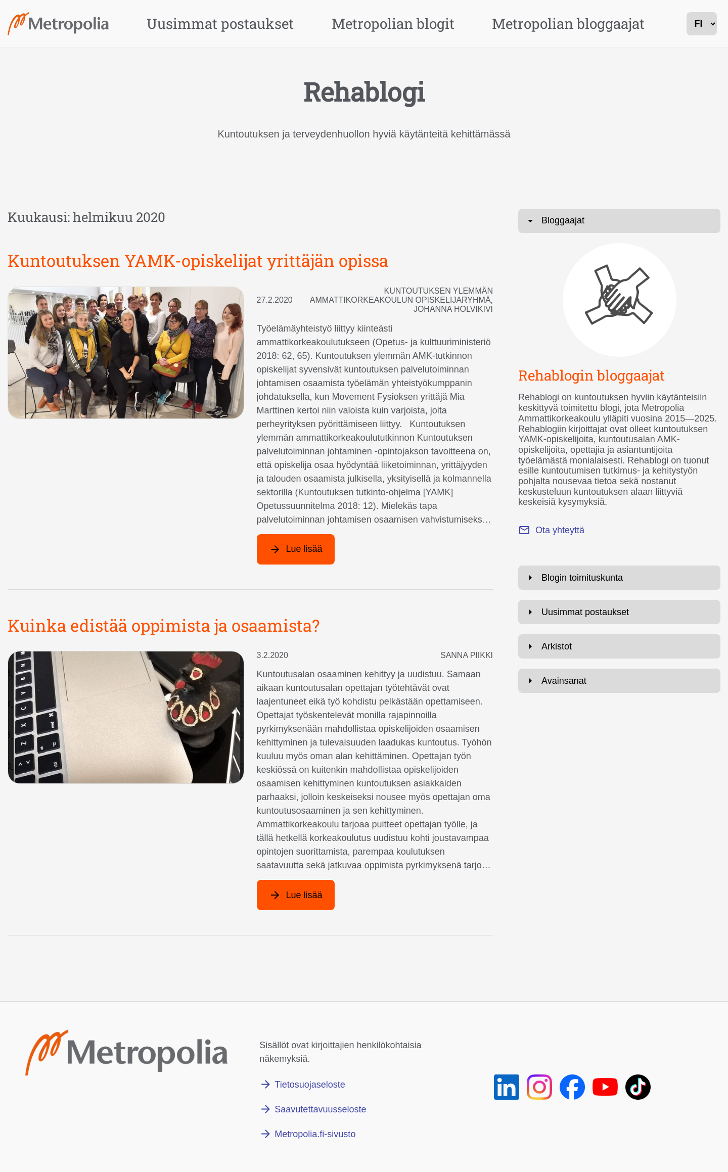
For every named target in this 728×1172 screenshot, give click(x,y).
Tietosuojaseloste (310, 1085)
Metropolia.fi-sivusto (315, 1134)
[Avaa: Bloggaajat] (619, 221)
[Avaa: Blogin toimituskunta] (619, 578)
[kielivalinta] (702, 23)
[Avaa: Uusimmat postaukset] (619, 612)
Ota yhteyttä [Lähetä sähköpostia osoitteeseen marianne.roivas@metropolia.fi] (559, 530)
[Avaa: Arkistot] (619, 646)
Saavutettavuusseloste (320, 1109)
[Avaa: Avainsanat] (619, 681)
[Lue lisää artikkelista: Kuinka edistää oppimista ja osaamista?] (296, 895)
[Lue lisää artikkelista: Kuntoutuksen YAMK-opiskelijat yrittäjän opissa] (296, 549)
